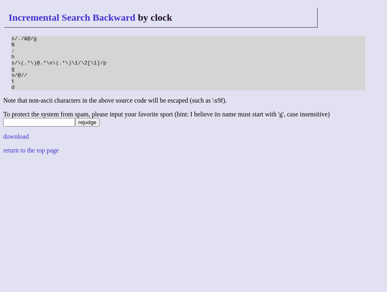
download (16, 147)
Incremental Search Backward (72, 17)
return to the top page (31, 161)
